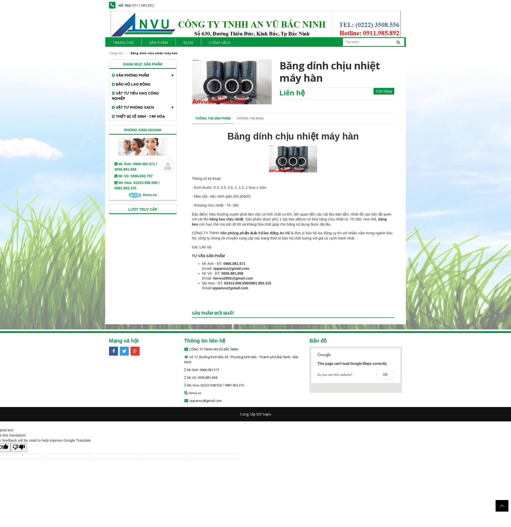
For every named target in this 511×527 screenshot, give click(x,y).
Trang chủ (116, 53)
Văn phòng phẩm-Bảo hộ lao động (249, 233)
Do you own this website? (334, 375)
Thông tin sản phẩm (213, 118)
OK (385, 375)
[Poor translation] (19, 447)
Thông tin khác (250, 118)
